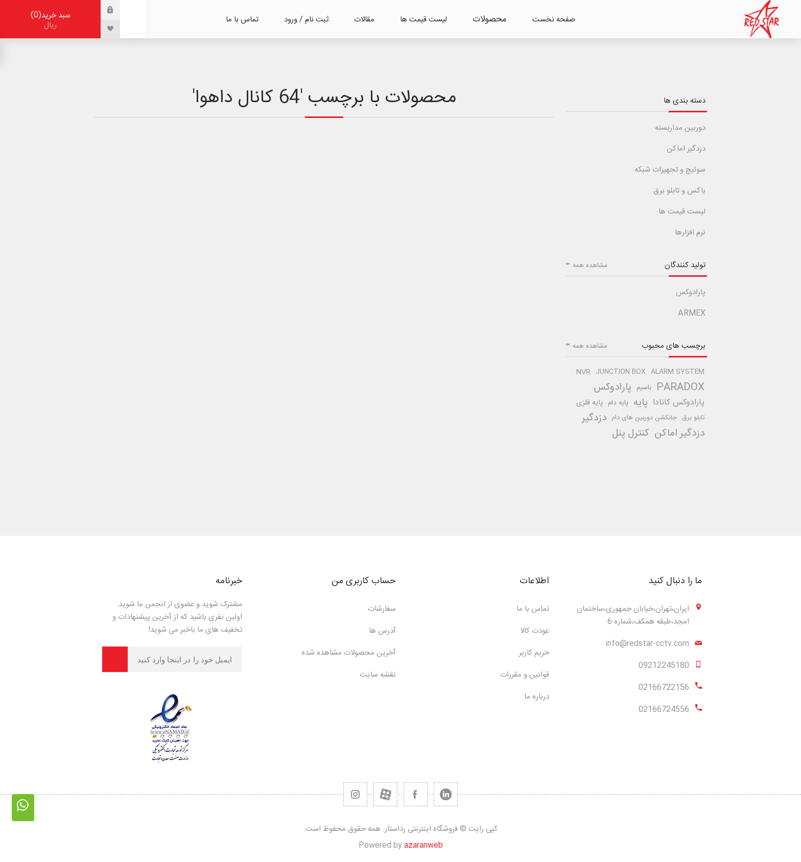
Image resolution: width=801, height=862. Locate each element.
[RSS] (355, 794)
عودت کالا (534, 631)
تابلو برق (693, 418)
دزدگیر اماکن (686, 148)
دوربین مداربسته (680, 128)
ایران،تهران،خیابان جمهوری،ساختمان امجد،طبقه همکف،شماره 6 (633, 615)
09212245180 (664, 665)
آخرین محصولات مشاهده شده (348, 652)
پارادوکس (690, 292)
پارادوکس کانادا (678, 403)
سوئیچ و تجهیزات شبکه (669, 169)
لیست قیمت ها (681, 211)
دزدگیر (594, 418)
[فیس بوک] (416, 794)
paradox (680, 387)
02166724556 (664, 709)
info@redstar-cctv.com (647, 643)
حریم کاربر (534, 652)
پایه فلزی (589, 403)
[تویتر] (446, 794)
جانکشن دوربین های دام (644, 418)
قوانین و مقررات (524, 674)
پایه (640, 403)
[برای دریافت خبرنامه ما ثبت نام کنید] (185, 659)
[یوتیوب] (385, 794)
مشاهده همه (590, 265)
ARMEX (691, 313)
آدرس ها (382, 631)
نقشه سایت (378, 674)
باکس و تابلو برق (679, 190)
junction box (621, 372)
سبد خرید (50, 20)
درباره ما (536, 696)
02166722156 (664, 687)
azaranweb (423, 845)
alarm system (677, 372)
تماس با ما (532, 609)
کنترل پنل (630, 433)
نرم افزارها (690, 232)
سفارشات (382, 609)
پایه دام (618, 403)
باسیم (644, 387)
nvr (583, 372)
